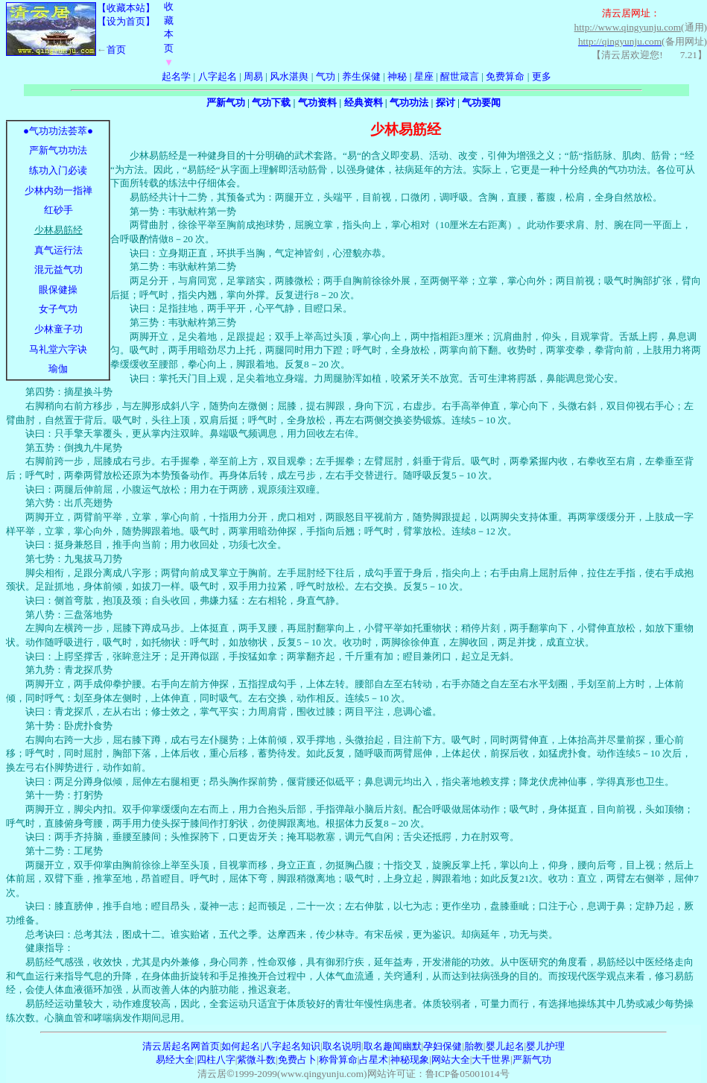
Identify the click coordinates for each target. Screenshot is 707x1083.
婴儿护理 (545, 1046)
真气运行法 (58, 250)
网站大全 (450, 1059)
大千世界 (491, 1059)
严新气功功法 (58, 150)
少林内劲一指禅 (58, 190)
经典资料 (363, 102)
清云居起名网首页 (181, 1046)
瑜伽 (58, 368)
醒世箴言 (459, 76)
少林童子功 (58, 329)
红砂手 (58, 209)
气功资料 (317, 102)
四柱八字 (216, 1059)
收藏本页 (169, 34)
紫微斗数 (256, 1059)
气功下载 (271, 102)
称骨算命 (338, 1059)
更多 (541, 76)
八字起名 (217, 76)
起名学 (176, 76)
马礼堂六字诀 (58, 349)
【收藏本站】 (126, 7)
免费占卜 (297, 1059)
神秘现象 (409, 1059)
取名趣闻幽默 (393, 1046)
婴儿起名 (505, 1046)
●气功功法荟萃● (58, 130)
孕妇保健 (442, 1046)
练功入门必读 (58, 170)
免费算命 (505, 76)
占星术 (373, 1059)
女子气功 (58, 309)
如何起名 (240, 1046)
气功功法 (409, 102)
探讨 (445, 102)
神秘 (397, 76)
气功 (325, 76)
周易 (253, 76)
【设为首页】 (126, 21)
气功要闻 (481, 102)
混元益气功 (58, 269)
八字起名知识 (291, 1046)
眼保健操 (58, 289)
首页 (116, 49)
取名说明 (342, 1046)
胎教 (474, 1046)
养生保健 (361, 76)
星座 (424, 76)
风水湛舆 (289, 76)
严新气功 (225, 102)
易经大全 (175, 1059)
